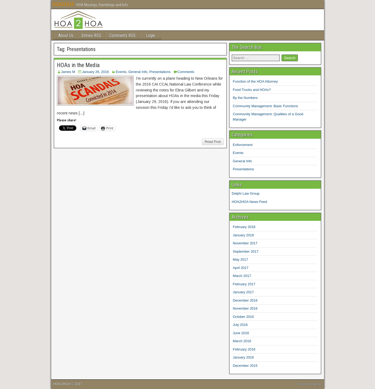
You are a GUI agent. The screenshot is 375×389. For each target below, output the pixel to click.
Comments (185, 72)
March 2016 (242, 341)
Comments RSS (122, 35)
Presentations (160, 72)
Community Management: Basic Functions (265, 106)
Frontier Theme (309, 384)
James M (68, 72)
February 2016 (244, 349)
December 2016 (245, 300)
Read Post (213, 142)
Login (150, 35)
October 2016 (243, 317)
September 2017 (245, 251)
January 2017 (243, 292)
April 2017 (240, 268)
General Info (138, 72)
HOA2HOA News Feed (249, 202)
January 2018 (243, 235)
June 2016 (241, 333)
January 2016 (243, 357)
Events (121, 72)
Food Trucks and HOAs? (252, 90)
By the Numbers (245, 98)
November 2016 (245, 308)
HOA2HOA (63, 4)
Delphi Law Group (245, 193)
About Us (65, 35)
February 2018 (244, 227)
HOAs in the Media (78, 65)
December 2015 (245, 366)
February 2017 (244, 284)
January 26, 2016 (95, 72)
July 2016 (240, 325)
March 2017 (242, 276)
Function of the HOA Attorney (255, 81)
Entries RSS (91, 35)
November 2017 (245, 243)
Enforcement (242, 145)
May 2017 (240, 259)
